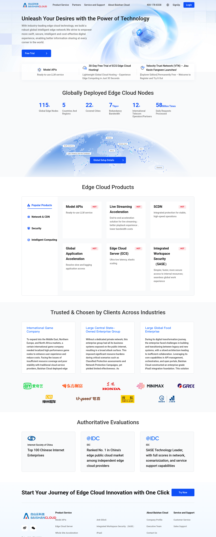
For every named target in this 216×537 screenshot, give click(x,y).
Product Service (61, 5)
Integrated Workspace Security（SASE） (118, 526)
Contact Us (152, 533)
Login (189, 5)
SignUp (176, 5)
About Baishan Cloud (119, 5)
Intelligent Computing (42, 239)
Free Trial (36, 53)
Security (34, 228)
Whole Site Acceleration (72, 533)
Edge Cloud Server (69, 526)
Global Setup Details (107, 160)
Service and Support (94, 5)
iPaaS (102, 533)
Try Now (183, 492)
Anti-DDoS (104, 520)
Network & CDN (38, 216)
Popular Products (39, 205)
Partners (76, 5)
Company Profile (154, 520)
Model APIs (66, 520)
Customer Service (181, 520)
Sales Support (180, 526)
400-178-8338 (154, 5)
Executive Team (154, 526)
